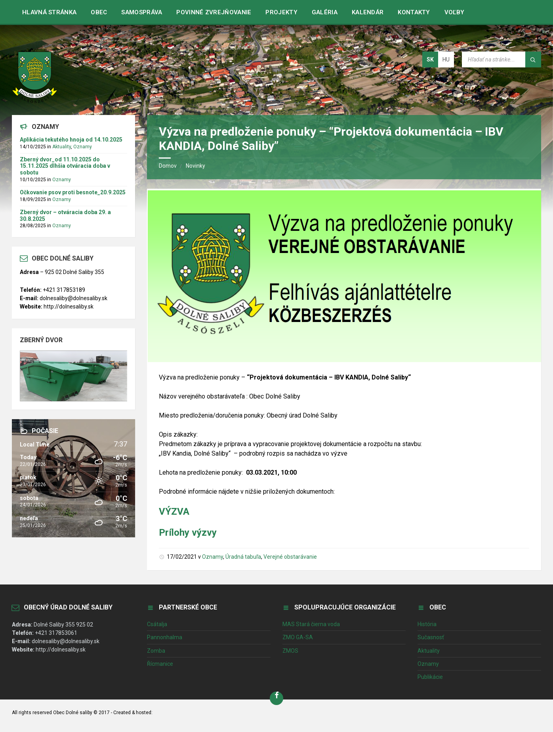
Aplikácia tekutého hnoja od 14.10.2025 (71, 139)
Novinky (195, 166)
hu (446, 59)
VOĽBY (454, 12)
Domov (168, 166)
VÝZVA (174, 511)
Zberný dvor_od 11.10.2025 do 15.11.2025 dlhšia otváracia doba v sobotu (65, 166)
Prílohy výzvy (188, 532)
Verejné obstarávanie (290, 557)
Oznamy (212, 557)
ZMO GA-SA (297, 637)
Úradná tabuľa (243, 557)
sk (430, 59)
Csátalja (157, 624)
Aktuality (61, 146)
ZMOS (290, 651)
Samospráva (141, 12)
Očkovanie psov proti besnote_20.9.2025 (73, 192)
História (427, 624)
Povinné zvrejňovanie (213, 12)
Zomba (156, 651)
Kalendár (367, 12)
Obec (99, 12)
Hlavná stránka (49, 12)
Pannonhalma (164, 637)
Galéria (325, 12)
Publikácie (430, 677)
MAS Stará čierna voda (311, 624)
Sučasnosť (431, 637)
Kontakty (414, 12)
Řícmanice (160, 664)
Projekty (281, 12)
